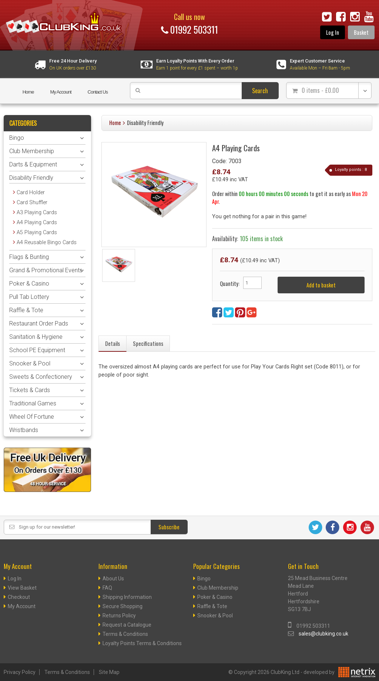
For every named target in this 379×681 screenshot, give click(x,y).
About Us (113, 578)
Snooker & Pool (29, 363)
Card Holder (31, 192)
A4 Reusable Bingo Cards (47, 242)
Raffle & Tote (26, 310)
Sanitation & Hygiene (36, 336)
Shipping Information (127, 597)
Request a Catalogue (127, 625)
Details (112, 343)
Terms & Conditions (125, 634)
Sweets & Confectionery (40, 376)
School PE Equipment (37, 350)
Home (28, 92)
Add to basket (321, 285)
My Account (60, 92)
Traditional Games (32, 403)
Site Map (109, 672)
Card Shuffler (32, 202)
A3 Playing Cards (37, 212)
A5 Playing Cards (37, 232)
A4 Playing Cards (37, 222)
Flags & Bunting (29, 256)
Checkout (19, 597)
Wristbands (23, 430)
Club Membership (31, 151)
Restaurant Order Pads (38, 323)
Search (260, 90)
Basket (361, 32)
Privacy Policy (20, 672)
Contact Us (98, 92)
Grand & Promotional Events (46, 270)
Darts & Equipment (33, 164)
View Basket (22, 588)
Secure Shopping (122, 606)
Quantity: (229, 283)
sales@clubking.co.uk (323, 634)
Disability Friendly (145, 123)
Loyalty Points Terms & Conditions (142, 643)
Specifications (148, 343)
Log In (332, 32)
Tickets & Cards (29, 390)
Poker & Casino (29, 283)
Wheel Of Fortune (31, 416)
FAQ (107, 588)
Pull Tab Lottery (29, 296)
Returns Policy (119, 615)
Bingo (16, 137)
